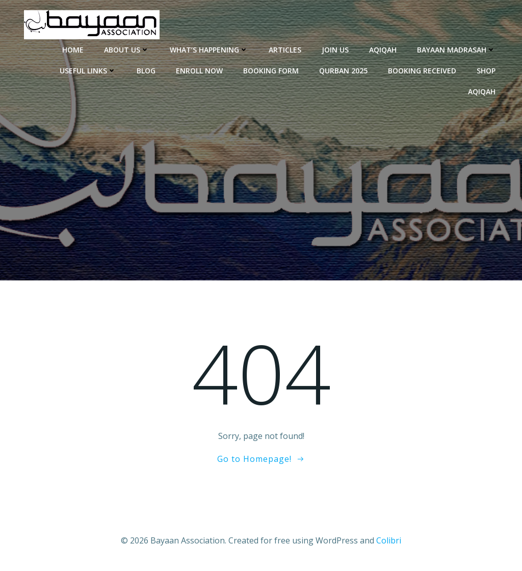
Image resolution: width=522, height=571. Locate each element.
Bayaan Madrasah (456, 50)
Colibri (388, 540)
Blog (146, 70)
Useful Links (88, 70)
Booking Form (271, 70)
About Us (126, 50)
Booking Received (422, 70)
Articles (285, 50)
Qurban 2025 (343, 70)
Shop (486, 70)
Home (73, 50)
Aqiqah (383, 50)
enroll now (199, 70)
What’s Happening (209, 50)
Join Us (335, 50)
